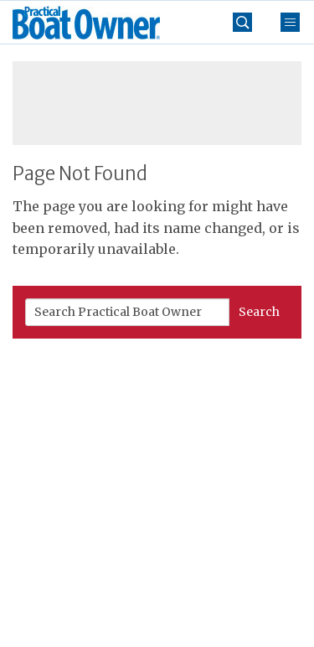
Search (259, 311)
